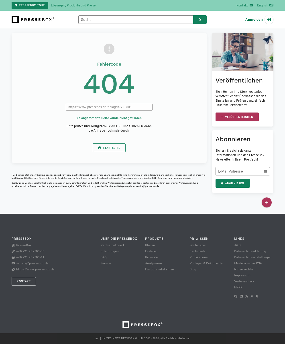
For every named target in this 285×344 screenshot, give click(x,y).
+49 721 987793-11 (30, 257)
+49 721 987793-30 (30, 251)
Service (106, 263)
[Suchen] (200, 19)
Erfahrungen (110, 251)
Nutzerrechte (243, 269)
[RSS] (246, 296)
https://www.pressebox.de (35, 269)
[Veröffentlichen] (267, 202)
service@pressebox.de (147, 186)
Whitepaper (198, 245)
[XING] (257, 296)
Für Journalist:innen (159, 269)
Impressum (242, 275)
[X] (251, 296)
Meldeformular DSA (248, 263)
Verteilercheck (244, 281)
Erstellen (151, 251)
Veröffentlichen (237, 117)
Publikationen (199, 257)
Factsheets (198, 251)
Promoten (152, 257)
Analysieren (153, 263)
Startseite (109, 147)
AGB (237, 245)
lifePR (238, 287)
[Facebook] (235, 296)
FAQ (104, 257)
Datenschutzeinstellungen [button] (252, 257)
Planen (150, 245)
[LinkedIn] (241, 296)
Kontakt (24, 281)
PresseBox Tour (30, 5)
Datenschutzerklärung (250, 251)
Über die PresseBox (119, 238)
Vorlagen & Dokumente (206, 263)
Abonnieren (232, 183)
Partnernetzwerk (113, 245)
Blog (193, 269)
